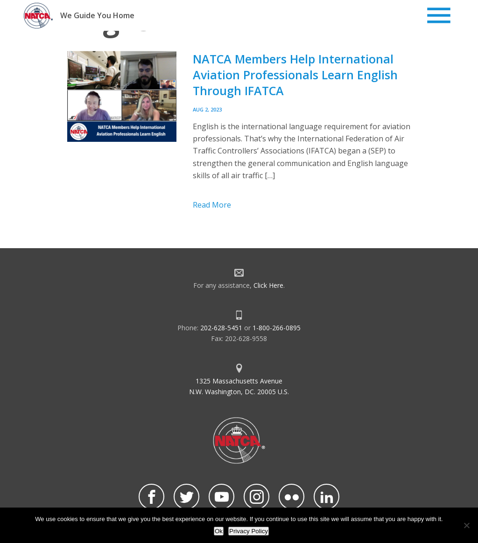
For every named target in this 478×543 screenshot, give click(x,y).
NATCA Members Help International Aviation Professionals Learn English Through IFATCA (295, 74)
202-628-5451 (221, 327)
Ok (219, 531)
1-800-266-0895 (277, 327)
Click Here (268, 285)
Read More (212, 205)
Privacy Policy (248, 531)
